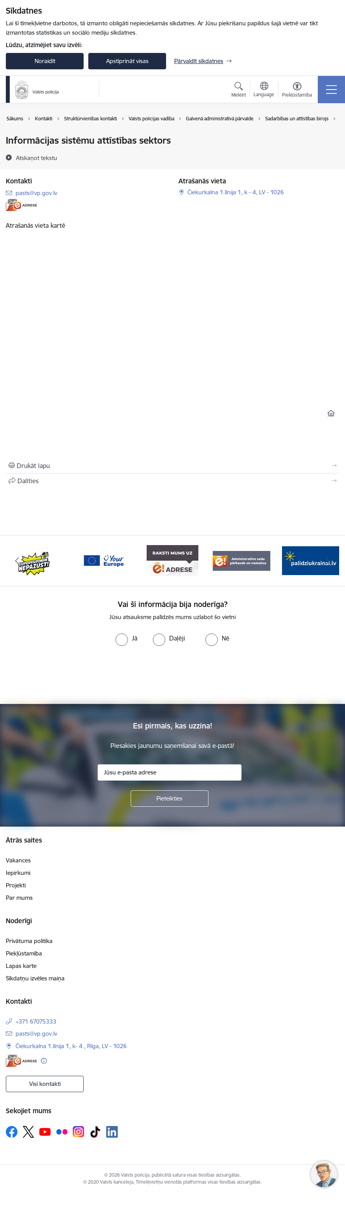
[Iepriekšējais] (17, 560)
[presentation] (173, 675)
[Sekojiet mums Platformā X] (28, 1132)
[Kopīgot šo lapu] (172, 480)
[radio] (126, 638)
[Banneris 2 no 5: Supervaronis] (34, 560)
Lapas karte (21, 965)
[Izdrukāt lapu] (172, 465)
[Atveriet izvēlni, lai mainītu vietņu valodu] (264, 90)
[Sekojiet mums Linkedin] (112, 1132)
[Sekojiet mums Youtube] (45, 1131)
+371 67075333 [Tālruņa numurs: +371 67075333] (36, 1021)
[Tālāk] (327, 560)
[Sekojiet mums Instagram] (78, 1131)
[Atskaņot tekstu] (36, 157)
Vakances (18, 860)
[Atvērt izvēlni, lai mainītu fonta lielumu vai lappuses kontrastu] (297, 90)
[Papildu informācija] (44, 1061)
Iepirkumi (18, 872)
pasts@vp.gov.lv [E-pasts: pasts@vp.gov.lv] (36, 193)
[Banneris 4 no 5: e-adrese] (172, 560)
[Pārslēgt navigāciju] (331, 89)
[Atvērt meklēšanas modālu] (239, 90)
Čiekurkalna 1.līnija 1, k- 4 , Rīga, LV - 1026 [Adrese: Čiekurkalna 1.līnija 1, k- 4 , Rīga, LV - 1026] (71, 1046)
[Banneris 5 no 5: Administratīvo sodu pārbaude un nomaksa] (241, 560)
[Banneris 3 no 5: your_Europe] (103, 560)
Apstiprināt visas (127, 61)
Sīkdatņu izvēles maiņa (35, 978)
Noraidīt (45, 61)
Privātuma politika (29, 941)
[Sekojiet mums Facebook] (12, 1132)
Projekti (16, 885)
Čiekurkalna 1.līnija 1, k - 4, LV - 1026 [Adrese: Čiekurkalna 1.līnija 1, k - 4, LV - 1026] (235, 192)
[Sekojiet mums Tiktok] (95, 1132)
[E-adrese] (21, 205)
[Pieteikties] (169, 798)
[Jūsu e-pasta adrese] (170, 772)
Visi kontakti (45, 1083)
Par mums (19, 897)
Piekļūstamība (24, 953)
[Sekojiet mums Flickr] (62, 1131)
